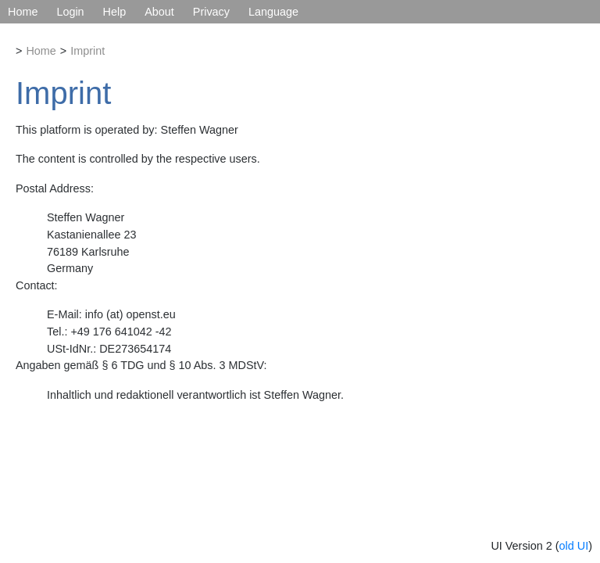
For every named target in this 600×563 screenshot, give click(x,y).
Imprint (87, 51)
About (159, 11)
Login (70, 11)
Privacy (211, 11)
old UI (574, 546)
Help (115, 11)
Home (23, 11)
